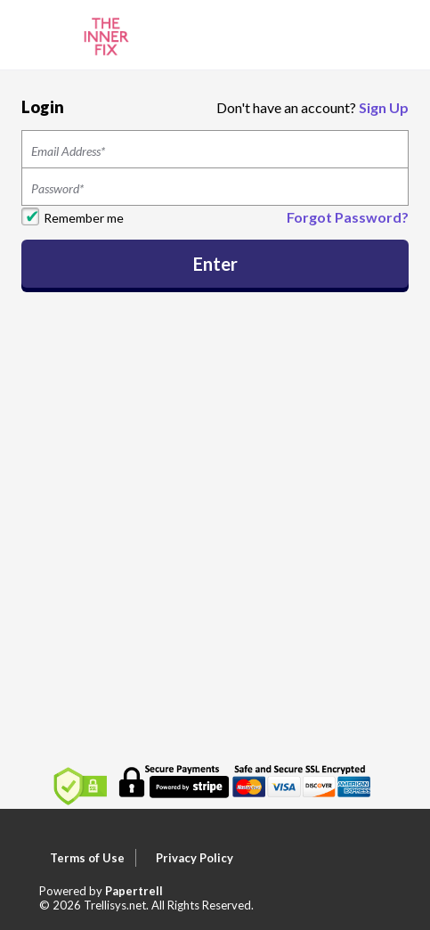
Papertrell (134, 891)
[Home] (106, 33)
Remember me (84, 217)
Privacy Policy (194, 858)
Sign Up (384, 107)
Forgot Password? (348, 216)
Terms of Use (87, 858)
